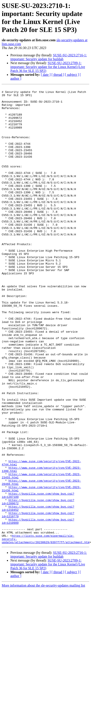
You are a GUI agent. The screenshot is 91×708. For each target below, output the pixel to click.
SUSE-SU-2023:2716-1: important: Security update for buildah (48, 57)
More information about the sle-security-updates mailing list (43, 677)
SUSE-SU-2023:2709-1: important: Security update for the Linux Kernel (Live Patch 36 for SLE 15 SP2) (47, 67)
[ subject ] (72, 74)
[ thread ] (57, 74)
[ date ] (46, 74)
